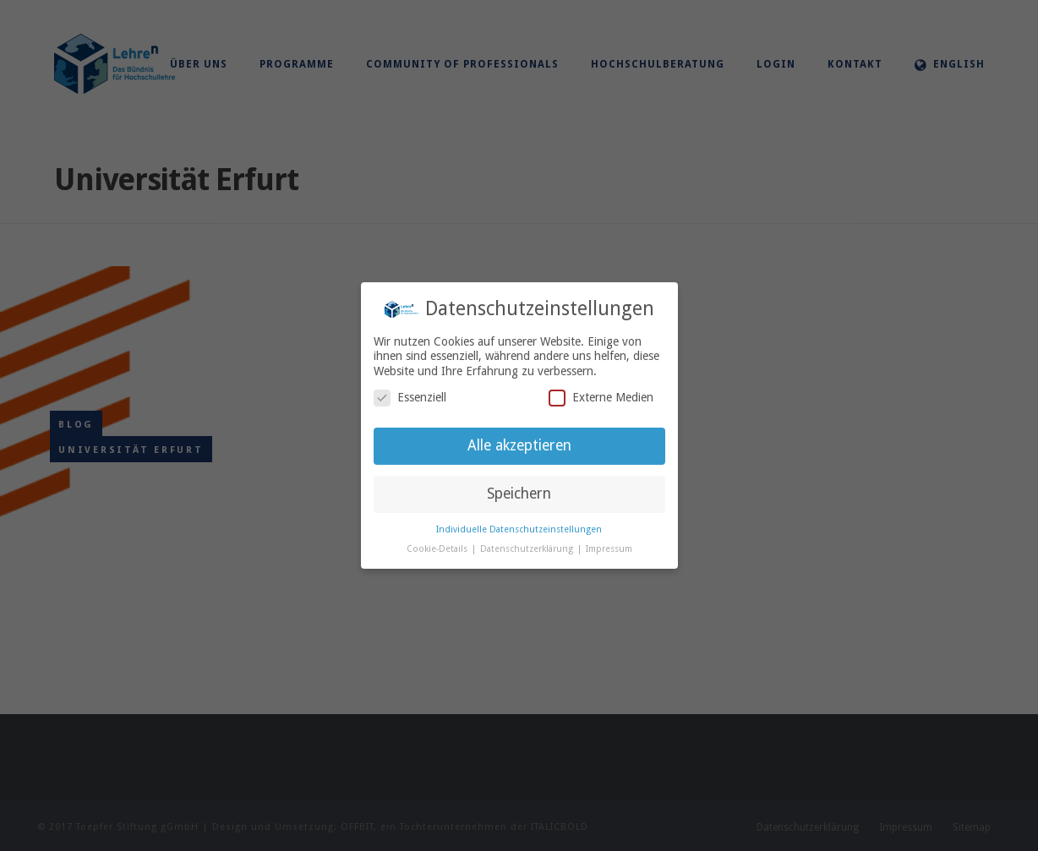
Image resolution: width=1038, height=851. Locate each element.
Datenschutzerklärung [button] (528, 548)
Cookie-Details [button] (438, 548)
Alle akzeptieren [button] (519, 445)
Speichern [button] (519, 493)
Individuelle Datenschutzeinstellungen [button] (519, 529)
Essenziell (410, 398)
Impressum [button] (609, 548)
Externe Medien (601, 398)
